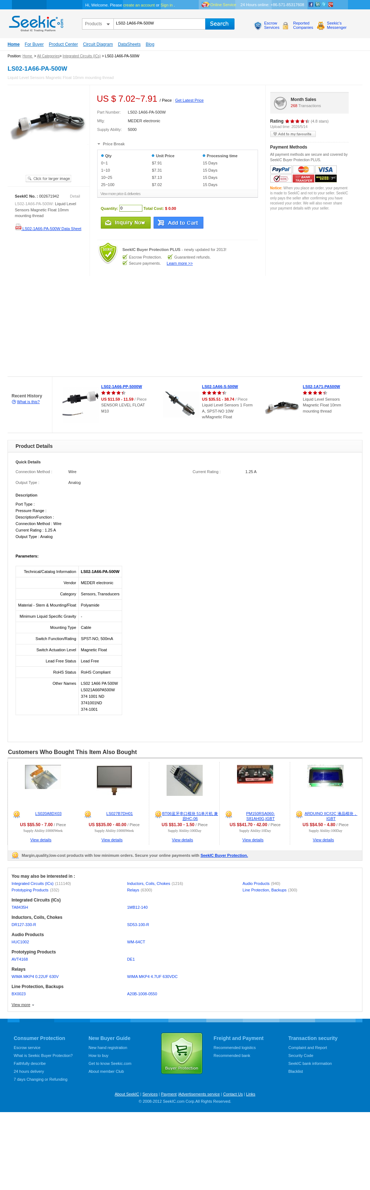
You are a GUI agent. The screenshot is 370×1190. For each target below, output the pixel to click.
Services (150, 1094)
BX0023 (19, 994)
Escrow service (27, 1047)
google (330, 4)
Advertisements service (199, 1094)
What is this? (28, 402)
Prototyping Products (35, 890)
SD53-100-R (138, 924)
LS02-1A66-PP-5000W (121, 386)
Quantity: (109, 208)
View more (21, 1004)
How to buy (98, 1055)
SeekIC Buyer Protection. (224, 855)
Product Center (63, 44)
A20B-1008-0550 (142, 994)
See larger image (48, 178)
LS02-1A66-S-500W (220, 386)
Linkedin (317, 4)
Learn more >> (180, 263)
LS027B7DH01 (119, 813)
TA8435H (20, 907)
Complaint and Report (307, 1047)
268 (294, 105)
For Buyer (34, 44)
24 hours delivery (29, 1071)
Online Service (223, 5)
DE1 (131, 959)
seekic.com (35, 22)
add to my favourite (293, 134)
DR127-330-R (24, 924)
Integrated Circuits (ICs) (82, 56)
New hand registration (108, 1047)
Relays (139, 890)
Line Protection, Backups (269, 890)
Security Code (300, 1055)
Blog (150, 44)
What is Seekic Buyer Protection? (43, 1055)
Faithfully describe (30, 1063)
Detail (75, 196)
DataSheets (129, 44)
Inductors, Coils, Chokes (155, 883)
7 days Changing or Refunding (41, 1079)
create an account (139, 5)
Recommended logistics (235, 1047)
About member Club (106, 1071)
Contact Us (232, 1094)
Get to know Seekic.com (110, 1063)
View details (41, 840)
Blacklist (295, 1071)
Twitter (324, 4)
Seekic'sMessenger (337, 25)
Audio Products (261, 883)
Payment (168, 1094)
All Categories (48, 56)
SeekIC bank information (310, 1063)
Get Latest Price (189, 100)
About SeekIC (127, 1094)
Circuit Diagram (98, 44)
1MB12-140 (137, 907)
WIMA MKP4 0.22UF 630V (35, 976)
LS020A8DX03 (48, 813)
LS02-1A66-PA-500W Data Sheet (48, 228)
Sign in (166, 5)
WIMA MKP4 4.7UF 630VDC (152, 976)
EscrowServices (271, 25)
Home (14, 44)
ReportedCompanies (303, 25)
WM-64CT (136, 942)
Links (250, 1094)
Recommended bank (232, 1055)
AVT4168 (20, 959)
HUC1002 (20, 942)
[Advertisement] (127, 326)
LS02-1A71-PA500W (321, 386)
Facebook (311, 4)
